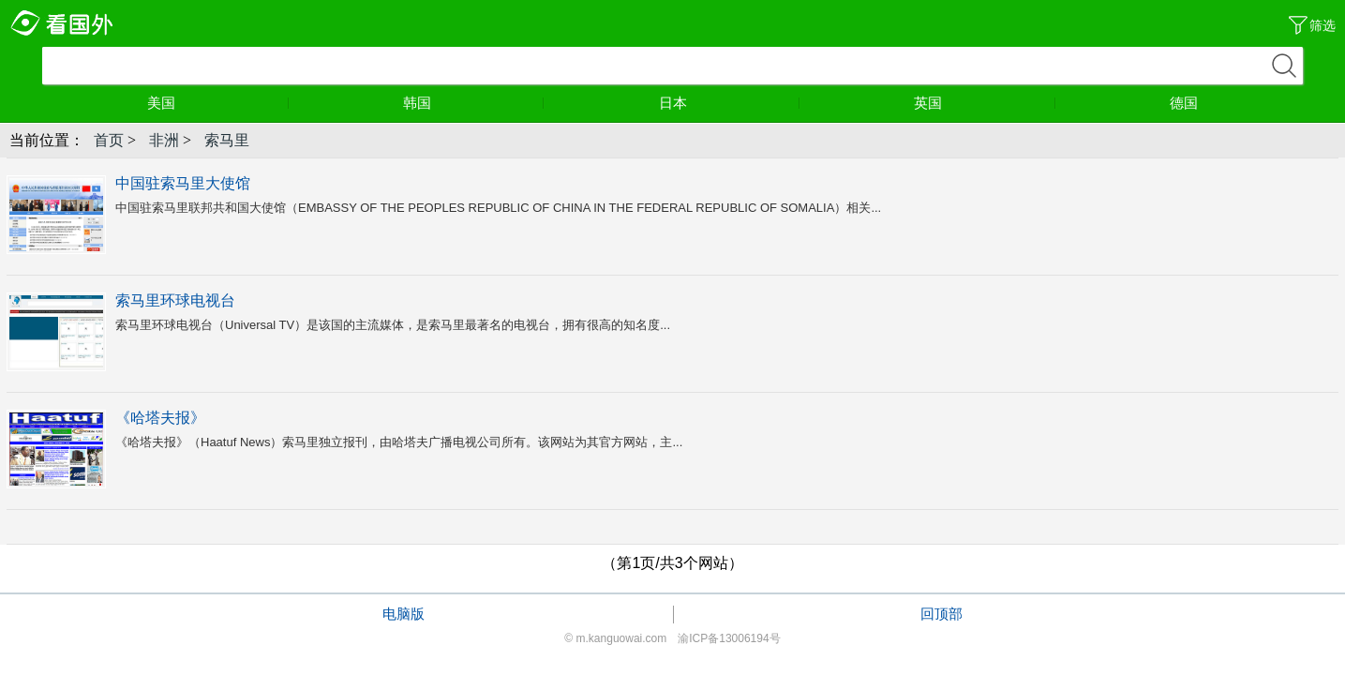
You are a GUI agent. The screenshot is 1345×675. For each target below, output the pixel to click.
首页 (109, 140)
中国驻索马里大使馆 (182, 183)
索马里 (226, 140)
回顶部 (941, 614)
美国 (218, 103)
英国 (984, 103)
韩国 (474, 103)
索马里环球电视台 (175, 300)
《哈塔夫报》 (160, 418)
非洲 (164, 140)
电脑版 (403, 614)
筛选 (1322, 25)
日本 (729, 103)
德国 (1184, 103)
